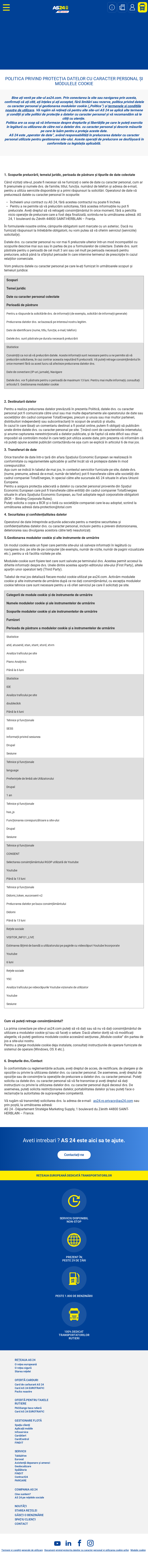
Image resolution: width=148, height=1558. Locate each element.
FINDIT (19, 1442)
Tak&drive (21, 1455)
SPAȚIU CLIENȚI (25, 1519)
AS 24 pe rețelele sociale (29, 1497)
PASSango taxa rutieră (28, 1408)
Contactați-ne (74, 1155)
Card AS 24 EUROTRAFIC (29, 1388)
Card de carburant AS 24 (29, 1384)
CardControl (22, 1439)
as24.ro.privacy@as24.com (113, 1101)
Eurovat (19, 1459)
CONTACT (21, 1523)
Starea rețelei (23, 1371)
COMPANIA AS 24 (26, 1489)
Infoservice (21, 1432)
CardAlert (20, 1435)
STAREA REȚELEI (26, 1510)
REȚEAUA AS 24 (25, 1360)
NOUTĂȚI (21, 1506)
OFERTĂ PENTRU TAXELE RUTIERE (31, 1401)
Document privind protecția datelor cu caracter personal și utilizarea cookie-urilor (86, 1550)
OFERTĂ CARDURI (26, 1380)
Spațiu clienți (22, 1425)
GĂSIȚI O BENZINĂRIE (29, 1515)
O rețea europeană (26, 1364)
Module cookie (138, 1550)
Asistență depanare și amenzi (32, 1462)
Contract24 (21, 1476)
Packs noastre (23, 1391)
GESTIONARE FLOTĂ (28, 1420)
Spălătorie (21, 1469)
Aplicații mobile (24, 1428)
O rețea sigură (23, 1367)
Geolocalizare (23, 1466)
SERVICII (20, 1451)
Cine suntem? (23, 1494)
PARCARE (20, 1480)
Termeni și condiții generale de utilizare (22, 1550)
